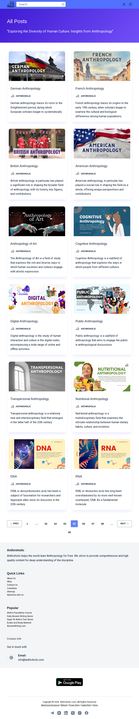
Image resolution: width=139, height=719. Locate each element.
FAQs (9, 581)
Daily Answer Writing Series (20, 616)
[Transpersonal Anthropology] (37, 375)
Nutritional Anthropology (93, 399)
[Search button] (63, 4)
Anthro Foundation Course (19, 613)
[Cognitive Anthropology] (102, 220)
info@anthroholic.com (31, 659)
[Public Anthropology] (102, 298)
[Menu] (130, 4)
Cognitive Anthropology (93, 243)
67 (93, 523)
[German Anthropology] (37, 65)
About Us (11, 578)
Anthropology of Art (25, 243)
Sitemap (11, 591)
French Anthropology (91, 88)
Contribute (12, 588)
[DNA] (37, 453)
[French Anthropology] (102, 65)
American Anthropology (93, 166)
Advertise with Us (15, 595)
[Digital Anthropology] (37, 298)
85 (69, 532)
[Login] (124, 4)
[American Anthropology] (102, 143)
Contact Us (12, 585)
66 (83, 523)
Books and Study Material (19, 623)
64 (65, 523)
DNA (14, 476)
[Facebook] (86, 713)
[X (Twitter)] (73, 713)
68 (102, 523)
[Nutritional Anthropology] (102, 375)
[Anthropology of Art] (37, 220)
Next (124, 524)
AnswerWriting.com (16, 626)
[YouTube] (59, 713)
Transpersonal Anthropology (31, 399)
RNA (79, 476)
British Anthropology (25, 166)
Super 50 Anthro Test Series (20, 619)
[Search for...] (38, 4)
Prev (14, 524)
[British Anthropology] (37, 143)
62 (46, 523)
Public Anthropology (90, 321)
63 (55, 523)
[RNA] (102, 453)
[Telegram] (52, 713)
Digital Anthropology (25, 321)
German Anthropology (27, 88)
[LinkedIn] (66, 713)
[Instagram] (79, 713)
